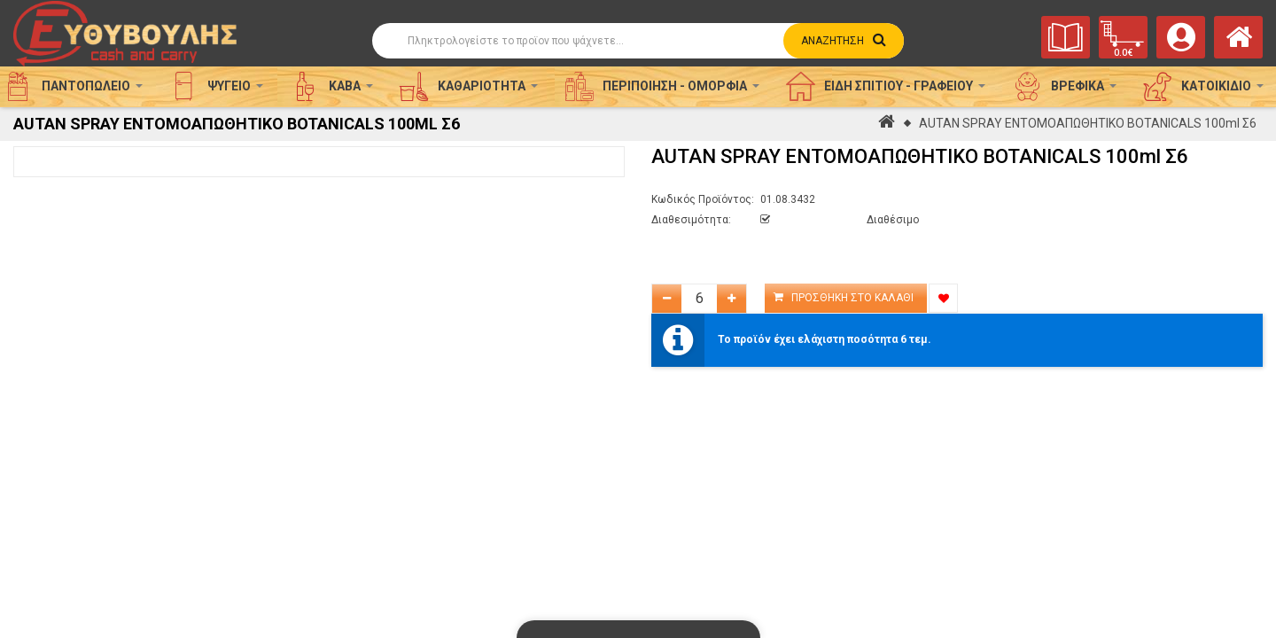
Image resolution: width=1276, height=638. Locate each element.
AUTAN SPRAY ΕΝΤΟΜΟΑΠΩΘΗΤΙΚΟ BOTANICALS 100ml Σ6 (1088, 123)
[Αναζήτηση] (638, 40)
